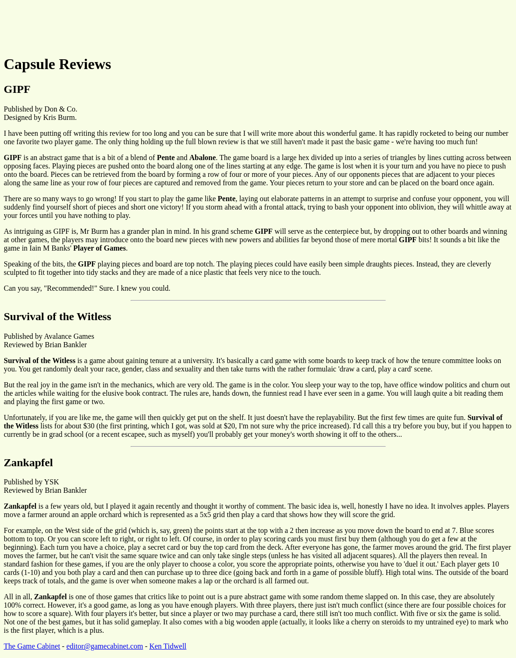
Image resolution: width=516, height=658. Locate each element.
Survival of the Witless (57, 316)
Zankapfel (28, 462)
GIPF (17, 89)
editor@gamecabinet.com (104, 646)
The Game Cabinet (32, 646)
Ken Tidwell (168, 646)
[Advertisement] (173, 25)
